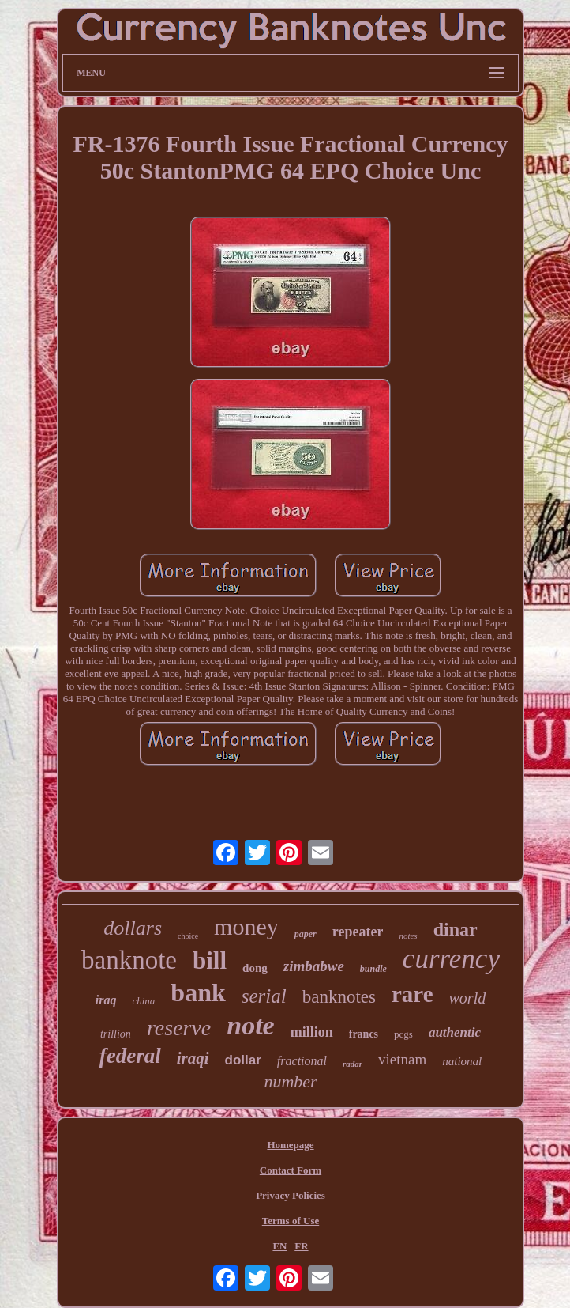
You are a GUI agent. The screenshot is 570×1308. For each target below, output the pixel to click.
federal (130, 1056)
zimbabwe (313, 966)
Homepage (290, 1145)
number (290, 1081)
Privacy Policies (290, 1195)
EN (279, 1246)
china (143, 1001)
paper (305, 933)
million (312, 1032)
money (246, 926)
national (462, 1061)
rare (412, 994)
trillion (115, 1034)
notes (408, 935)
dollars (132, 928)
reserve (179, 1027)
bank (198, 992)
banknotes (339, 997)
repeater (358, 931)
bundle (373, 968)
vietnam (402, 1059)
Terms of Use (290, 1221)
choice (188, 936)
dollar (243, 1060)
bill (210, 960)
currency (451, 958)
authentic (455, 1032)
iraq (106, 1000)
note (250, 1025)
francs (363, 1034)
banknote (129, 960)
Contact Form (290, 1170)
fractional (302, 1061)
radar (352, 1063)
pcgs (403, 1034)
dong (255, 968)
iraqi (193, 1058)
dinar (455, 929)
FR (301, 1246)
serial (264, 996)
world (467, 998)
